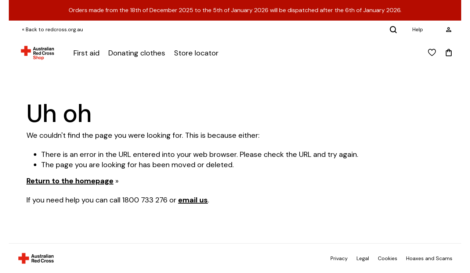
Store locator (196, 53)
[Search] (393, 29)
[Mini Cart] (448, 52)
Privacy (339, 258)
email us (193, 200)
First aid (86, 53)
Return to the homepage (69, 181)
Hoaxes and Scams (429, 258)
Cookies (387, 258)
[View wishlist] (432, 52)
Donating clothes (136, 53)
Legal (363, 258)
